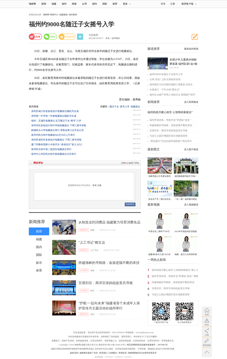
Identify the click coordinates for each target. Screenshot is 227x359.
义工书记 (94, 250)
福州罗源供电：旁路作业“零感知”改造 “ (170, 120)
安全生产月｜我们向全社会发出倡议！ (159, 199)
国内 (94, 4)
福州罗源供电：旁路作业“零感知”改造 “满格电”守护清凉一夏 (175, 276)
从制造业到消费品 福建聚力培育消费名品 (109, 222)
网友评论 (38, 163)
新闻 (43, 4)
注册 (172, 4)
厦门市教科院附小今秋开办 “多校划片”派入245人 (57, 144)
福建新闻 (84, 230)
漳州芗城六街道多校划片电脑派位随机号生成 (55, 111)
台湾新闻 (84, 270)
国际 (104, 4)
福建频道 (64, 14)
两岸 (92, 291)
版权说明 (74, 353)
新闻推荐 (37, 222)
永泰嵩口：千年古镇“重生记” (165, 89)
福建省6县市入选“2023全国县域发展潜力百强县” (159, 254)
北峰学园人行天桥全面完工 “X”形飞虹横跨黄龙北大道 (159, 176)
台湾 (84, 4)
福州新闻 (73, 14)
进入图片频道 (191, 149)
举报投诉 (123, 353)
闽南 (74, 4)
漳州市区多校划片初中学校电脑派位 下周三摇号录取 (58, 125)
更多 (127, 4)
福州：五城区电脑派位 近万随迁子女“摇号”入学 (56, 120)
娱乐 (39, 262)
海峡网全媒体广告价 (89, 353)
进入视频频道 (191, 204)
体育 (39, 270)
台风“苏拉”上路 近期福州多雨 (165, 79)
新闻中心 (54, 14)
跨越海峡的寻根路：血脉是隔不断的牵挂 (109, 263)
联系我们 (103, 353)
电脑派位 (135, 106)
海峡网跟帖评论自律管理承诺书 (142, 353)
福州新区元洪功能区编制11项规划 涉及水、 (172, 84)
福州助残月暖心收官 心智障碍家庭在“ (170, 112)
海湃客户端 (188, 4)
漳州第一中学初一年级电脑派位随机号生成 (53, 116)
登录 (94, 185)
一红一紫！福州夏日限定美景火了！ (186, 199)
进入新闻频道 (191, 102)
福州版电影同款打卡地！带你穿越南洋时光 (186, 176)
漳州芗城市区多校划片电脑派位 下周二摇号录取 (56, 139)
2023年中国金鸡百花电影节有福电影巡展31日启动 (186, 231)
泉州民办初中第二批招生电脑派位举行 (51, 149)
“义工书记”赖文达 (91, 242)
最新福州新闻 (191, 49)
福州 (64, 4)
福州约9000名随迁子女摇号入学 (166, 74)
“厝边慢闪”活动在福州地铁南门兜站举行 (171, 141)
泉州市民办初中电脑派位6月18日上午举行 (53, 135)
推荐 (115, 4)
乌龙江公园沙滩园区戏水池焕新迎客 (168, 136)
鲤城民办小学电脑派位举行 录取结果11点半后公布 (57, 130)
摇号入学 (125, 106)
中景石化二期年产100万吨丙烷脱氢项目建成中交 (159, 231)
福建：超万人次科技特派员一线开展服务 (186, 254)
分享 (80, 37)
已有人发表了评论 (130, 163)
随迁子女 (114, 106)
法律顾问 (113, 353)
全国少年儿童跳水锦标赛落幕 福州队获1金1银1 (183, 62)
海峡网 (32, 4)
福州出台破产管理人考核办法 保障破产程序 (172, 94)
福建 (54, 4)
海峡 (92, 270)
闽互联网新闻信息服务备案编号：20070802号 (147, 345)
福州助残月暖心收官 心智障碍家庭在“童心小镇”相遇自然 (175, 270)
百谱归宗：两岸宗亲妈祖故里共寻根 (105, 283)
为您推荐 (93, 35)
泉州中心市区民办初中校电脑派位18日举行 (53, 154)
